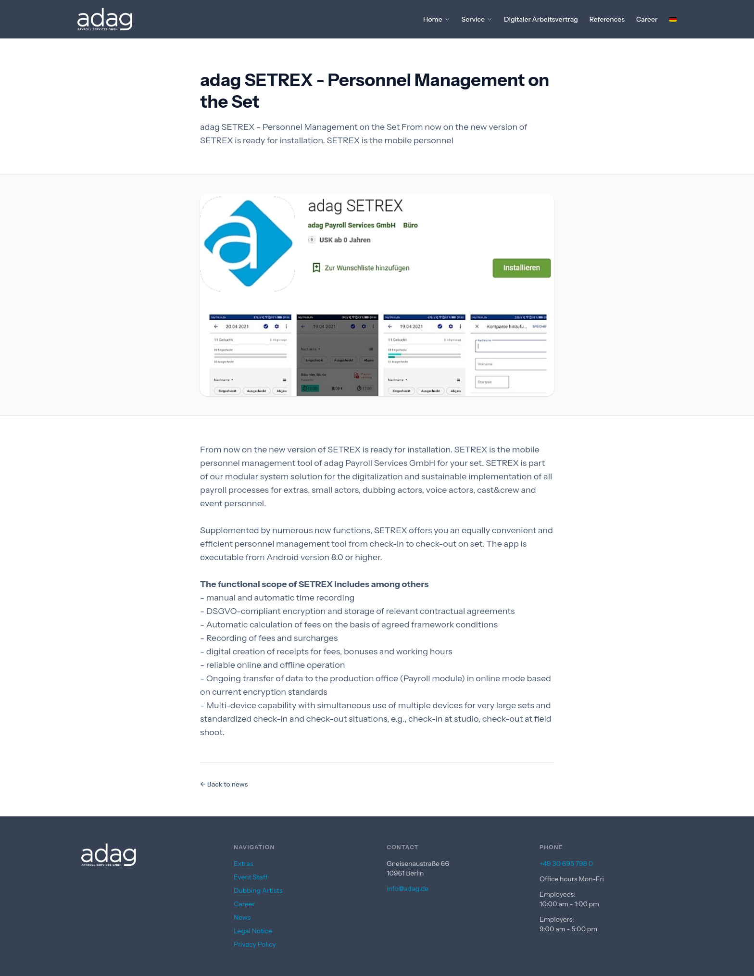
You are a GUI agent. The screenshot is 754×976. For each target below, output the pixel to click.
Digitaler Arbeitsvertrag (541, 19)
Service (477, 19)
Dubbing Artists (258, 890)
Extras (243, 863)
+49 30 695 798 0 (566, 863)
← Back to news (224, 784)
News (242, 917)
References (607, 19)
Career (646, 19)
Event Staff (251, 877)
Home (436, 19)
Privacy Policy (255, 944)
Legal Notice (253, 930)
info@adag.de (407, 888)
